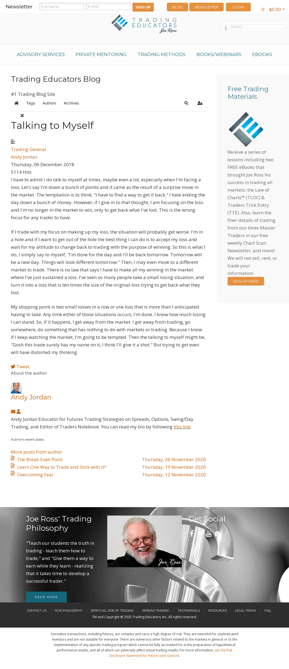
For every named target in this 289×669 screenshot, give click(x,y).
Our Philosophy (68, 610)
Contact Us (37, 610)
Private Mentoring (101, 54)
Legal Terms (245, 610)
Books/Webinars (218, 54)
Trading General (28, 149)
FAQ (267, 610)
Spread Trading (155, 610)
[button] (186, 103)
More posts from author (36, 452)
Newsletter (206, 7)
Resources (217, 610)
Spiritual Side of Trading (112, 610)
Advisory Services (41, 54)
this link (182, 427)
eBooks (262, 54)
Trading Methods (162, 54)
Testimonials (189, 610)
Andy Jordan (24, 157)
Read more (46, 597)
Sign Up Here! (246, 281)
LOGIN (238, 7)
